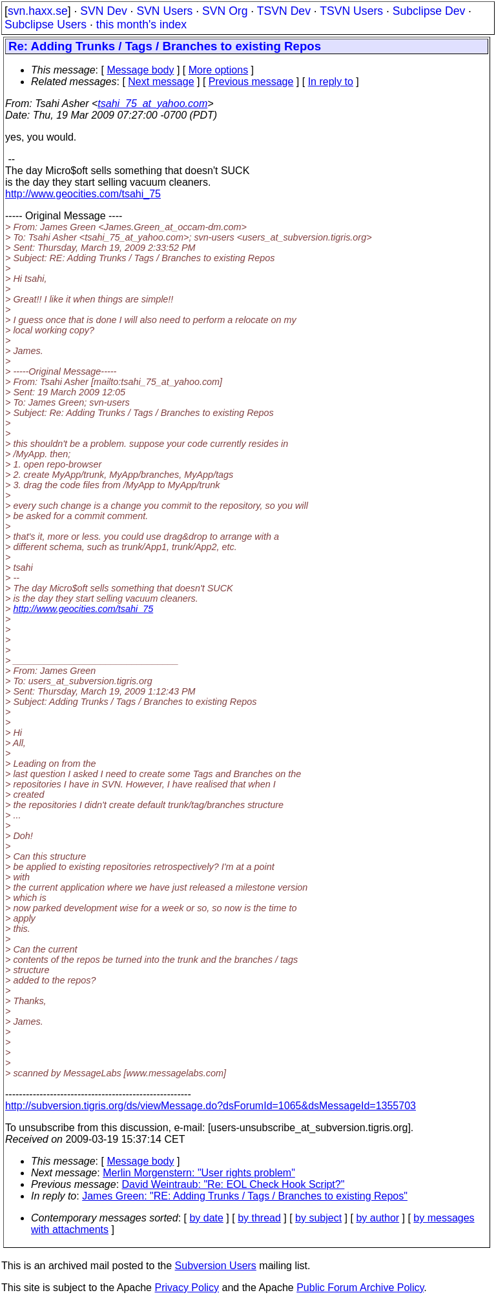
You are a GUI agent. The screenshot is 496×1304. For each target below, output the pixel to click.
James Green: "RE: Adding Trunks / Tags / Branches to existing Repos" (245, 1195)
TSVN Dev (284, 11)
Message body (140, 69)
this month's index (141, 24)
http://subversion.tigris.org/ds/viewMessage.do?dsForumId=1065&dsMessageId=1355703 (210, 1105)
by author (377, 1217)
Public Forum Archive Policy (360, 1287)
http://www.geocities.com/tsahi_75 (83, 193)
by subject (318, 1217)
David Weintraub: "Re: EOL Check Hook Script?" (233, 1184)
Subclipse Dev (429, 11)
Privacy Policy (186, 1287)
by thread (259, 1217)
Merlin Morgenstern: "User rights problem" (199, 1172)
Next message (161, 81)
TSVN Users (351, 11)
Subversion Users (215, 1265)
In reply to (330, 81)
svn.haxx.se (38, 11)
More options (219, 69)
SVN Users (164, 11)
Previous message (251, 81)
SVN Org (224, 11)
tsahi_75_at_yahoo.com (152, 103)
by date (206, 1217)
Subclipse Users (46, 24)
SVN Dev (103, 11)
